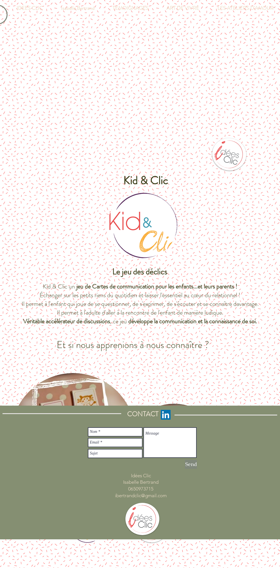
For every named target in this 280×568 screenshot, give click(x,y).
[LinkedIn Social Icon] (166, 415)
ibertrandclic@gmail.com (141, 495)
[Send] (191, 464)
